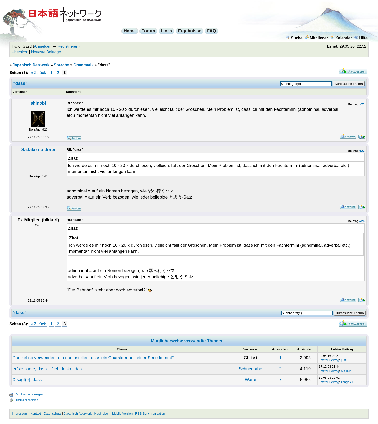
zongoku (347, 382)
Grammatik (83, 65)
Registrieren (68, 46)
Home (130, 30)
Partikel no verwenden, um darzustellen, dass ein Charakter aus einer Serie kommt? (93, 357)
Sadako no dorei (38, 149)
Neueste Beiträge (46, 52)
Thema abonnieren (27, 399)
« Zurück (38, 73)
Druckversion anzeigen (29, 394)
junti (344, 360)
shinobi (38, 103)
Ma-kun (346, 371)
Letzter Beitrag (329, 360)
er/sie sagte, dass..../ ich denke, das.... (50, 368)
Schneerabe (250, 368)
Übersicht (20, 52)
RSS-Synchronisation (150, 413)
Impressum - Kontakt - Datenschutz (36, 413)
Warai (250, 379)
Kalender (341, 38)
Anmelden (43, 46)
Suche (294, 38)
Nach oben (102, 413)
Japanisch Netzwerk (31, 65)
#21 (362, 104)
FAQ (211, 30)
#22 (362, 150)
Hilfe (361, 38)
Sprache (61, 65)
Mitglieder (316, 38)
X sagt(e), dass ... (30, 379)
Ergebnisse (189, 30)
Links (166, 30)
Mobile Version (122, 413)
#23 (362, 221)
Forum (148, 30)
